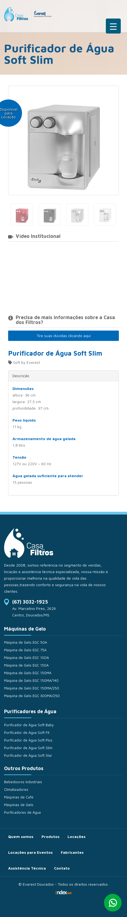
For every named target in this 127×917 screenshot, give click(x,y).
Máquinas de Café (18, 797)
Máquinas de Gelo (18, 805)
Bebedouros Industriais (23, 782)
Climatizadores (16, 789)
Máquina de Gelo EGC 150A (26, 665)
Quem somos (20, 836)
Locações (76, 836)
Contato (62, 868)
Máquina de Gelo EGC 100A (26, 657)
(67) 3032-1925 (30, 602)
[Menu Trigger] (113, 26)
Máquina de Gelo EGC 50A (25, 642)
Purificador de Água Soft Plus (28, 740)
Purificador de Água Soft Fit (26, 732)
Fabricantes (72, 852)
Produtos (50, 836)
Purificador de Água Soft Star (28, 755)
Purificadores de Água (22, 812)
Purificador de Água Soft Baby (29, 725)
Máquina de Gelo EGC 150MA (27, 673)
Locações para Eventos (30, 852)
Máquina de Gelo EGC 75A (25, 650)
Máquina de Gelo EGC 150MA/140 (31, 680)
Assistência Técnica (27, 868)
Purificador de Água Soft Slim (28, 748)
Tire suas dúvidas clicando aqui (64, 335)
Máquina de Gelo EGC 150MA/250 (31, 688)
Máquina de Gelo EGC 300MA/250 (32, 696)
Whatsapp (113, 903)
